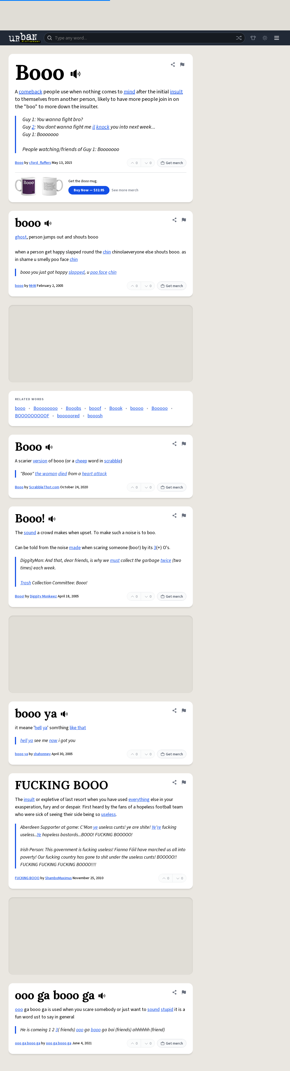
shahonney (42, 754)
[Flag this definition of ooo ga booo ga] (183, 992)
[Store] (253, 38)
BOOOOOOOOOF (32, 415)
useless (108, 814)
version (40, 461)
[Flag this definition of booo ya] (183, 710)
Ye (154, 827)
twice (165, 560)
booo (19, 285)
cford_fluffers (40, 162)
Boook (115, 408)
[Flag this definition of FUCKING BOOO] (183, 782)
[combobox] (144, 38)
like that (78, 727)
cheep (81, 461)
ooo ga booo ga (27, 1043)
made (75, 547)
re (159, 827)
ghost (21, 237)
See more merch (125, 190)
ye (95, 827)
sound (30, 532)
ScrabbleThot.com (44, 487)
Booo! (19, 596)
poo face (98, 272)
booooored (68, 415)
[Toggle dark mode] (265, 38)
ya (45, 727)
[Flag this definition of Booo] (182, 64)
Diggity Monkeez (43, 596)
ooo (19, 1009)
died (62, 473)
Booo (19, 162)
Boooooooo (45, 408)
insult (176, 92)
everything (139, 799)
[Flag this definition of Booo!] (183, 515)
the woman (46, 473)
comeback (30, 92)
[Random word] (239, 38)
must (115, 560)
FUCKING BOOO (27, 878)
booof (95, 408)
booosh (95, 415)
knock (102, 127)
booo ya (21, 754)
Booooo (159, 408)
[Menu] (276, 38)
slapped (77, 272)
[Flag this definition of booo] (183, 220)
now (53, 740)
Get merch (171, 163)
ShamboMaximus (58, 878)
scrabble (112, 461)
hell (38, 727)
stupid (167, 1009)
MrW (32, 285)
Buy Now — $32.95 (89, 190)
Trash (25, 583)
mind (129, 92)
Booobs (73, 408)
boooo (136, 408)
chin (107, 252)
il (93, 127)
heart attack (94, 473)
